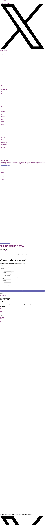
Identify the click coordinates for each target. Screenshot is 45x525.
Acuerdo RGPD (3, 248)
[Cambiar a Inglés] (3, 58)
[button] (22, 53)
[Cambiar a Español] (1, 58)
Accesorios (3, 134)
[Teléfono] (7, 234)
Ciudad (1, 235)
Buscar (1, 51)
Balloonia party (4, 89)
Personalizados (4, 160)
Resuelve (2, 245)
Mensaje (1, 243)
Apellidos (10, 230)
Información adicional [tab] (22, 216)
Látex (2, 82)
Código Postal (2, 237)
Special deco (4, 84)
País (1, 240)
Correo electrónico (3, 232)
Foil (2, 102)
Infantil (6, 212)
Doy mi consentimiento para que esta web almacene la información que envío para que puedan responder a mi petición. (21, 250)
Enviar (22, 252)
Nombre (10, 228)
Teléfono (1, 233)
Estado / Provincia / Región (5, 238)
